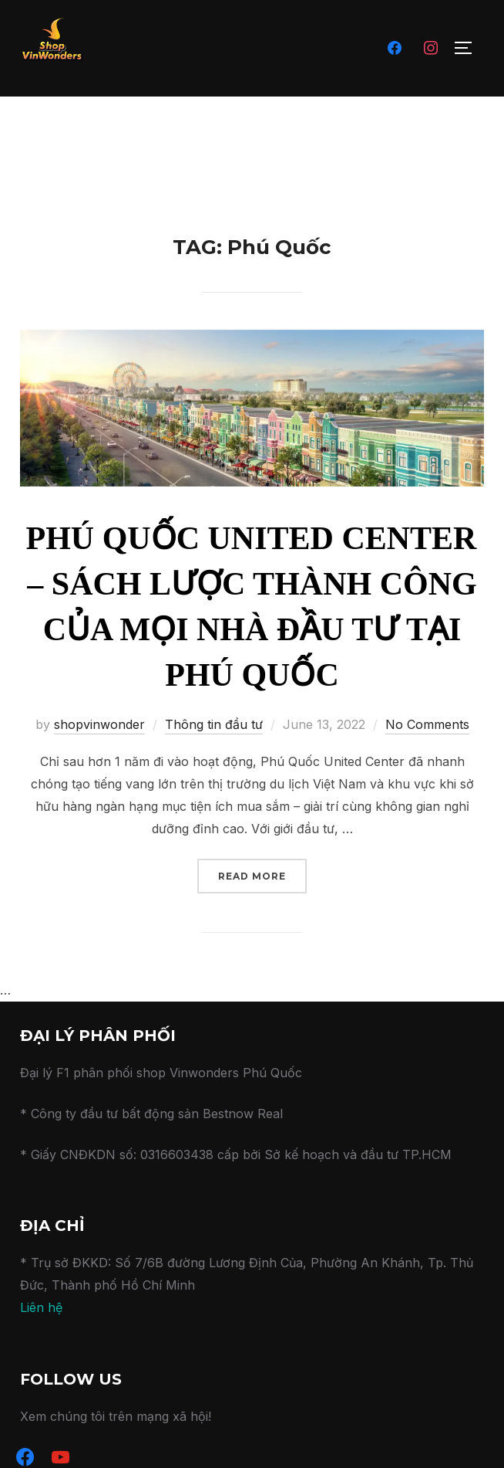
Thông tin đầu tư (214, 724)
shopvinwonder (99, 724)
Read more (262, 874)
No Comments (427, 724)
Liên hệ (41, 1307)
